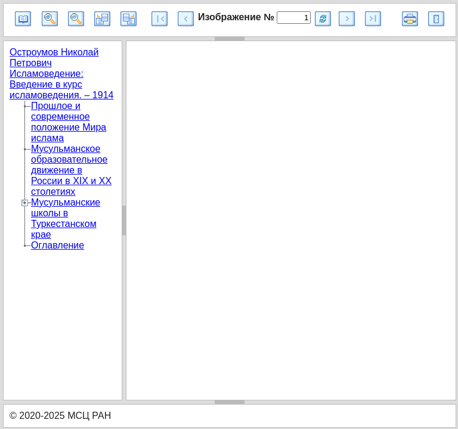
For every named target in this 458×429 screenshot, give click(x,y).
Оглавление (57, 245)
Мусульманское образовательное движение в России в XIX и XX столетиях (71, 170)
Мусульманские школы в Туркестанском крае (65, 218)
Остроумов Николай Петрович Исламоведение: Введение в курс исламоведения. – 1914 (61, 73)
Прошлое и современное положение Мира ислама (68, 122)
